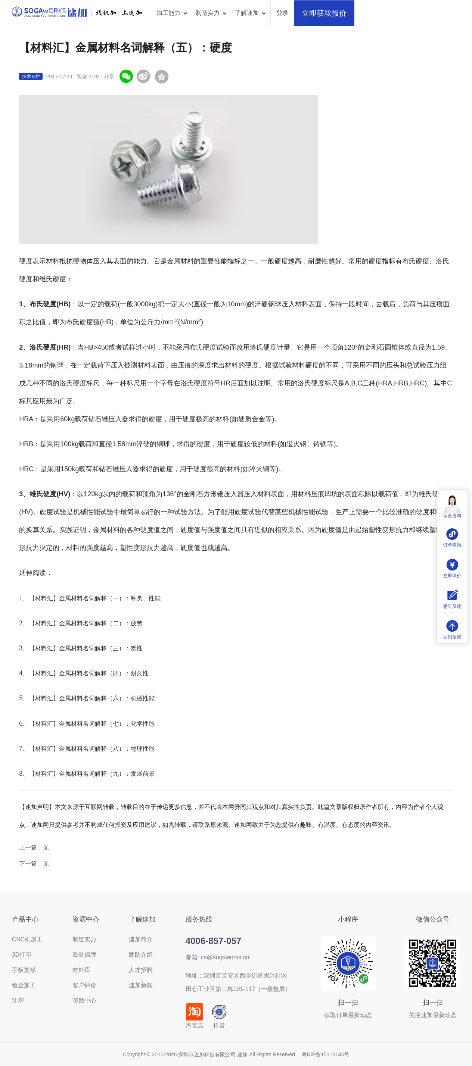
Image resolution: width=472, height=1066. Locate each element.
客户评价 (84, 985)
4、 (24, 673)
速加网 (40, 825)
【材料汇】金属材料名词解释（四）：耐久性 (89, 673)
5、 (24, 698)
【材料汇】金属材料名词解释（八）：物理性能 (92, 748)
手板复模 (24, 970)
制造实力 (211, 13)
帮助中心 (84, 1000)
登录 (282, 13)
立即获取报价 (324, 13)
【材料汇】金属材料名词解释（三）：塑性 (86, 648)
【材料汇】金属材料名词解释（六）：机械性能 (92, 698)
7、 (24, 748)
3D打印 (21, 954)
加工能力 (172, 13)
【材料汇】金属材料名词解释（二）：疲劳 (86, 623)
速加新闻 (141, 985)
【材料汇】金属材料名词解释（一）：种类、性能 (95, 598)
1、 (24, 598)
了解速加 (251, 13)
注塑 (18, 1000)
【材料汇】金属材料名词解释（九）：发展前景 (92, 773)
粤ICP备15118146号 (326, 1054)
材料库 (81, 970)
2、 (24, 623)
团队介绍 (141, 954)
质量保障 (84, 954)
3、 (24, 648)
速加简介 (141, 939)
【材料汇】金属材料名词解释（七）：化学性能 (92, 723)
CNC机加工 (27, 939)
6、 (24, 723)
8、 (24, 773)
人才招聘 (141, 970)
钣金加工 (24, 985)
